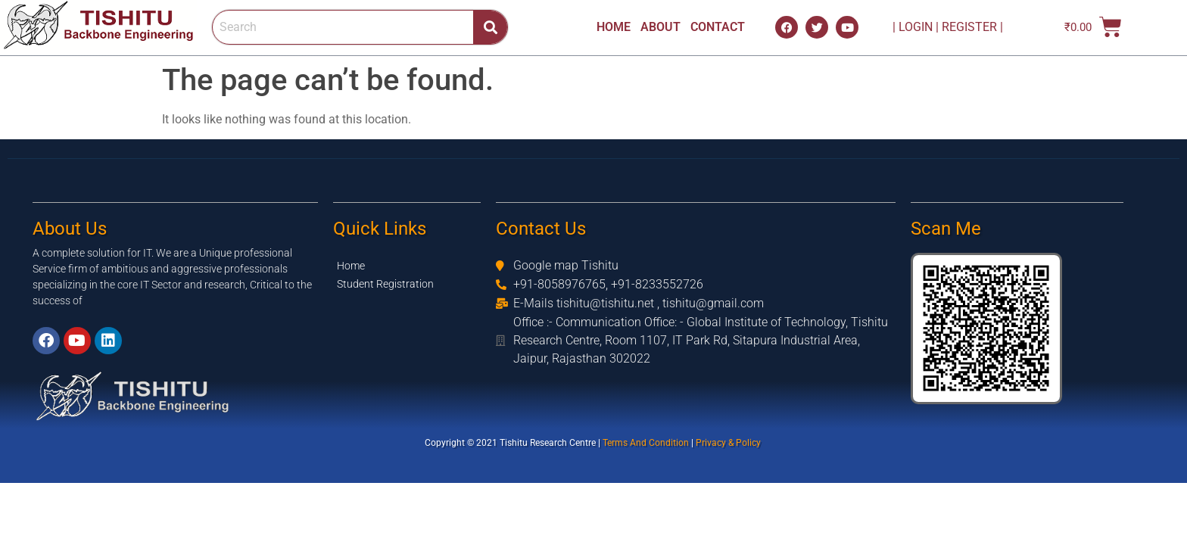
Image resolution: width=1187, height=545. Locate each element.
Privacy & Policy (729, 443)
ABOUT (660, 27)
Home (351, 266)
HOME (614, 27)
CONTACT (717, 27)
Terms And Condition (647, 443)
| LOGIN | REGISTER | (941, 27)
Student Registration (385, 284)
